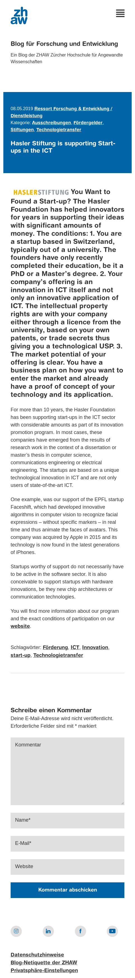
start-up (20, 655)
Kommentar (28, 745)
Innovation (95, 647)
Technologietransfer (58, 130)
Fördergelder (88, 123)
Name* (22, 820)
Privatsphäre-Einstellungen (44, 970)
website (20, 626)
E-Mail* (23, 843)
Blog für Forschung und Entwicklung (64, 44)
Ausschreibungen (51, 123)
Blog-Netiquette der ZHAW (44, 962)
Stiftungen (22, 130)
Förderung (55, 647)
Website (24, 866)
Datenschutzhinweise (37, 955)
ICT (75, 647)
